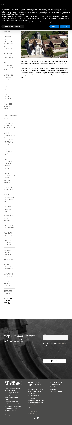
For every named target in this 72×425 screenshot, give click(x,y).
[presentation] (57, 353)
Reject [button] (54, 26)
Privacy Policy (61, 343)
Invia (55, 361)
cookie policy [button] (56, 11)
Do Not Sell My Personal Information (57, 16)
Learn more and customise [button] (12, 26)
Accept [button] (65, 26)
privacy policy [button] (24, 20)
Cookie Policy (32, 414)
